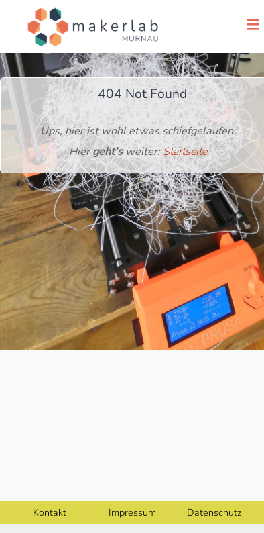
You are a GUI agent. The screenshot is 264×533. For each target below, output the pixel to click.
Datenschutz (214, 512)
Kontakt (49, 512)
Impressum (132, 512)
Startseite (185, 151)
